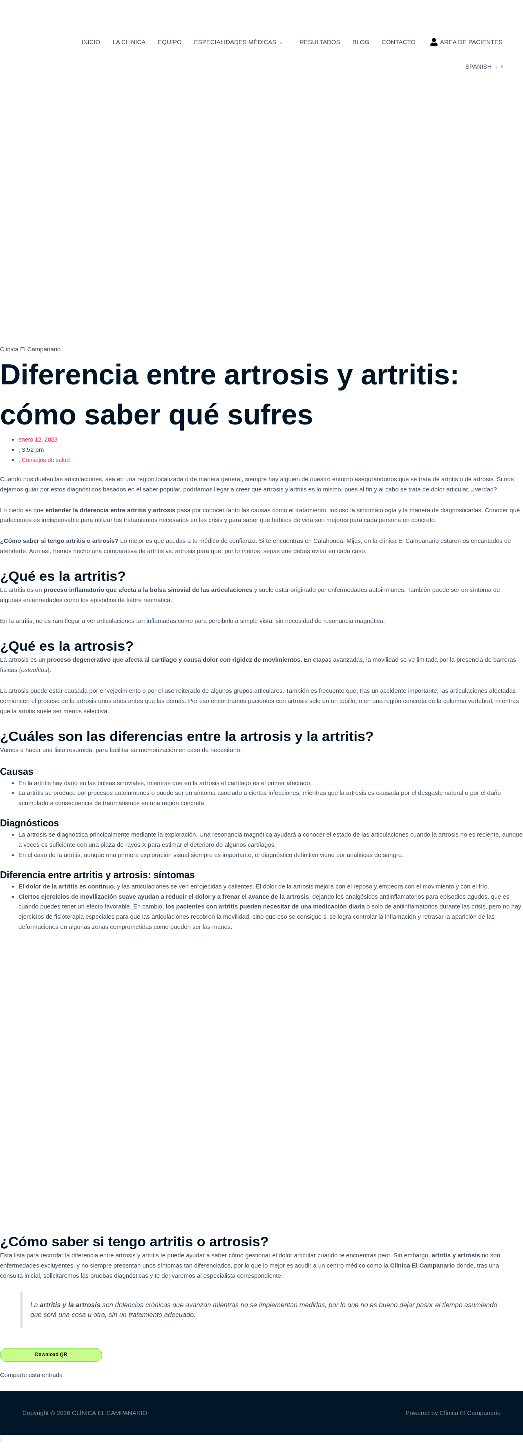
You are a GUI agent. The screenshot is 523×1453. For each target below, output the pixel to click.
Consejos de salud (47, 467)
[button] (1, 1447)
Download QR (51, 1363)
